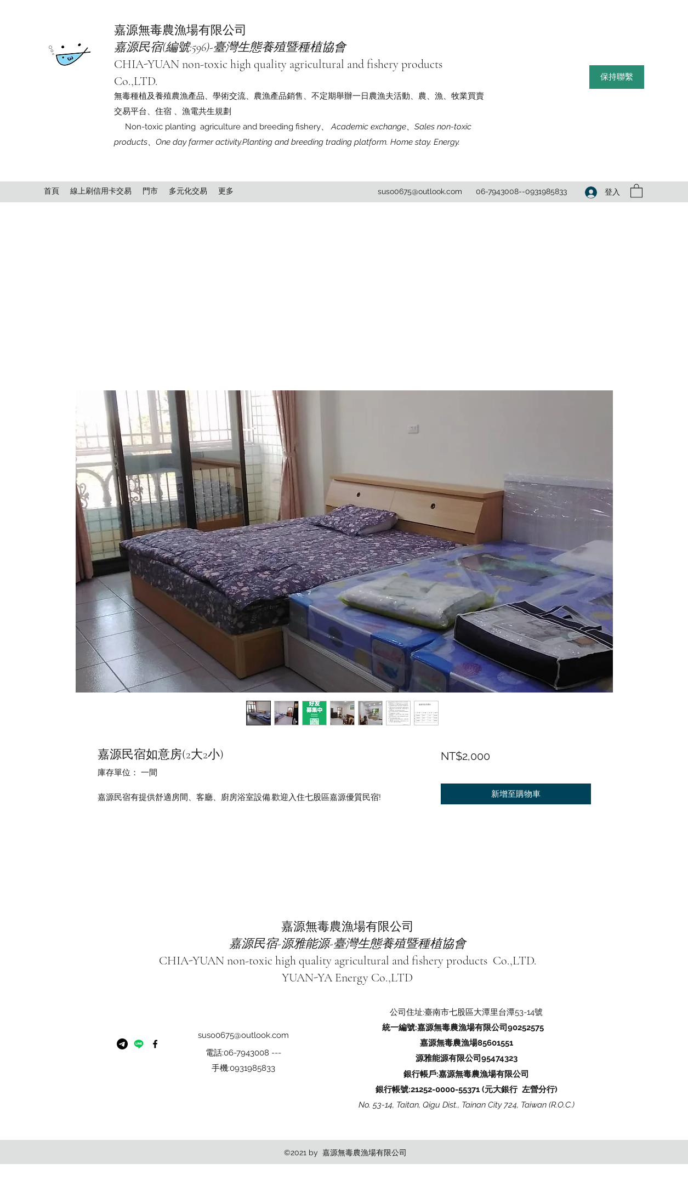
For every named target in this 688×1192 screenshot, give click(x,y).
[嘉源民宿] (138, 1043)
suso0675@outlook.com (420, 191)
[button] (616, 77)
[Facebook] (155, 1043)
